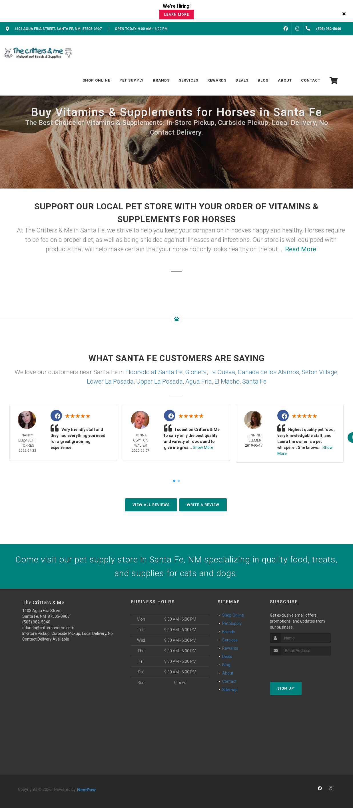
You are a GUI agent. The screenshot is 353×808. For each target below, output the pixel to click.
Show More (203, 447)
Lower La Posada (110, 381)
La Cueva (222, 372)
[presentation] (300, 666)
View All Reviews (151, 505)
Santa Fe (254, 381)
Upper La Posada (159, 381)
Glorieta (196, 372)
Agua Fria (198, 381)
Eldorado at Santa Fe (153, 372)
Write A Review (203, 505)
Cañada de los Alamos (268, 372)
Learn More (176, 15)
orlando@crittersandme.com (48, 627)
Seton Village (319, 372)
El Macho (227, 381)
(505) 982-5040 (36, 622)
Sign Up (285, 688)
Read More (300, 249)
